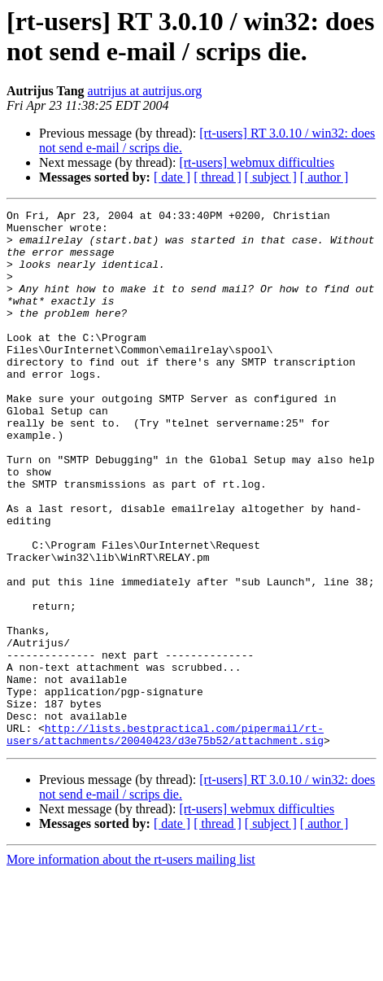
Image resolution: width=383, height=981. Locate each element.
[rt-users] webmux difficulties (256, 162)
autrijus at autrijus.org (145, 91)
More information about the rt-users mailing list (131, 967)
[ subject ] (271, 177)
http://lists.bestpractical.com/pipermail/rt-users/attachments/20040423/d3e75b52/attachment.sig (165, 840)
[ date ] (172, 177)
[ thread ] (218, 177)
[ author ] (324, 177)
